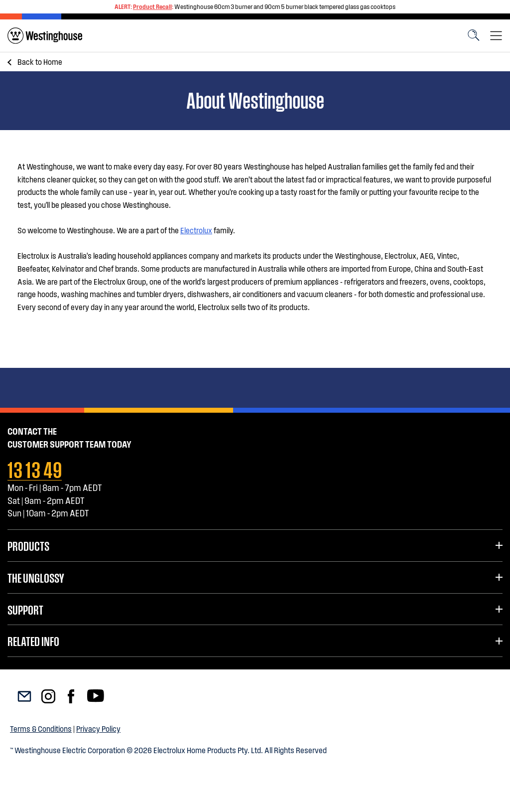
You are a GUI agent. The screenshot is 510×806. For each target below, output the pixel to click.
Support (25, 609)
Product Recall (152, 6)
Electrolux (196, 230)
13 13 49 (34, 468)
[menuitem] (44, 35)
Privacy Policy (98, 728)
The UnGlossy (35, 577)
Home (39, 61)
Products (28, 545)
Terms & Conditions (41, 728)
